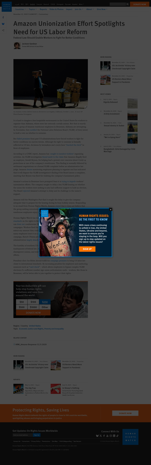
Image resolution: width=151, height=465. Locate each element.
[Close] (110, 209)
